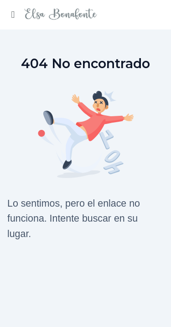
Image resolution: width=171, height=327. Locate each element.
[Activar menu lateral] (13, 14)
